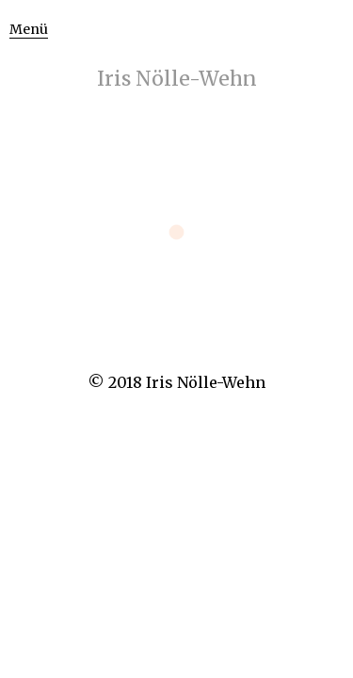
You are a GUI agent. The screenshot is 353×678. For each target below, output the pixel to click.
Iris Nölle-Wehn (177, 78)
